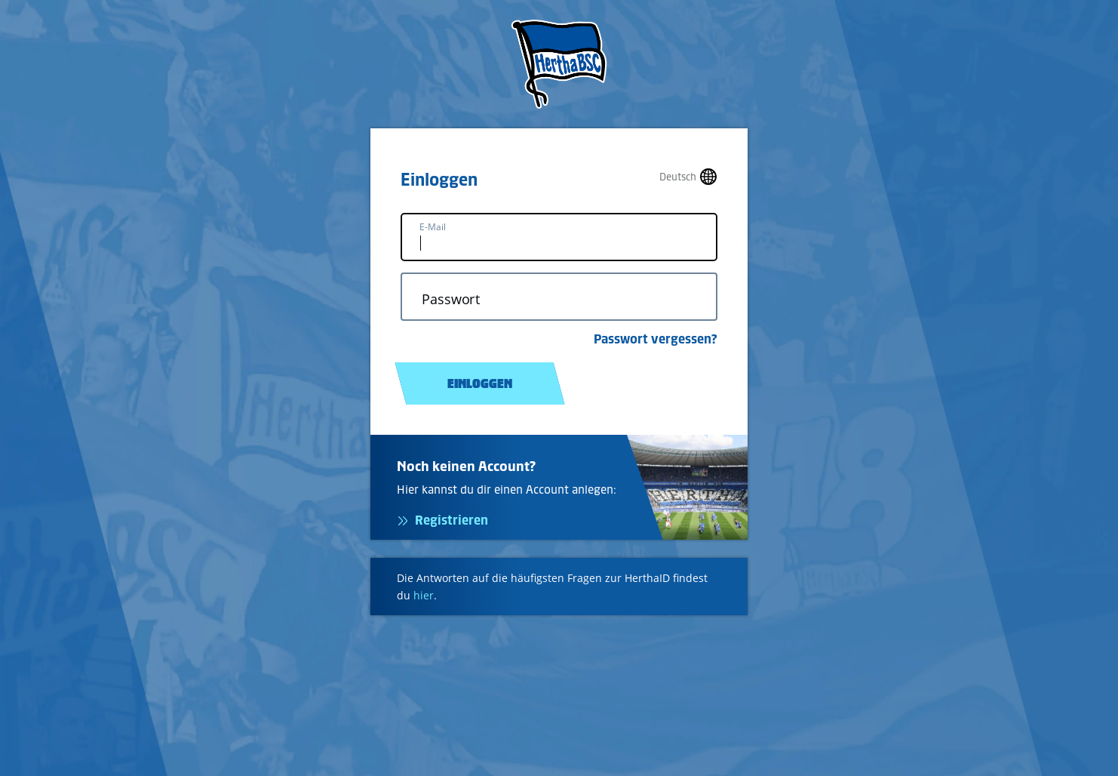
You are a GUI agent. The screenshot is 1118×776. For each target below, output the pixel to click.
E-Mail (432, 226)
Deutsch (677, 177)
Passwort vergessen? (655, 339)
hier (423, 595)
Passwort (451, 299)
